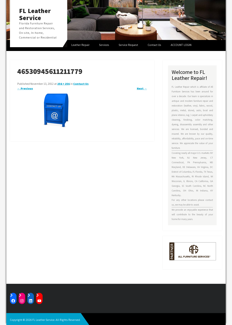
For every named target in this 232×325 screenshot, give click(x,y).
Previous (25, 88)
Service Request (128, 45)
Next (142, 88)
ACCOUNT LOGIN (181, 45)
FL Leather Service (35, 14)
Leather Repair (80, 45)
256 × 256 (63, 84)
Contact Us (154, 45)
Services (104, 45)
